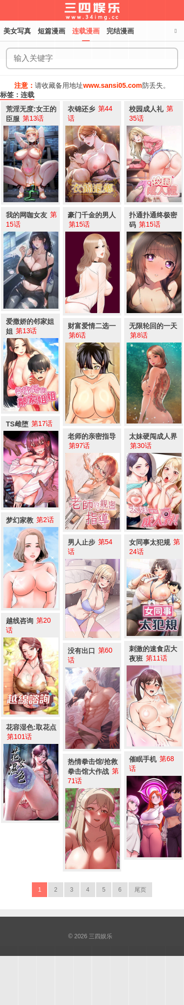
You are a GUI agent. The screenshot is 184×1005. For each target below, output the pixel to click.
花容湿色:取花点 (31, 727)
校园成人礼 (146, 109)
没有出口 (81, 651)
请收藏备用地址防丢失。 (91, 85)
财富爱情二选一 (92, 326)
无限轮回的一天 (153, 326)
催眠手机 (143, 759)
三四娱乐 (100, 936)
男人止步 (81, 542)
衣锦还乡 (81, 109)
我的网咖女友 (26, 215)
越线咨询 (19, 621)
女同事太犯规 (149, 542)
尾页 (140, 889)
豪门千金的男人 (92, 215)
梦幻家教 (19, 520)
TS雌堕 (17, 424)
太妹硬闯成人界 (153, 436)
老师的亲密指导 (92, 436)
